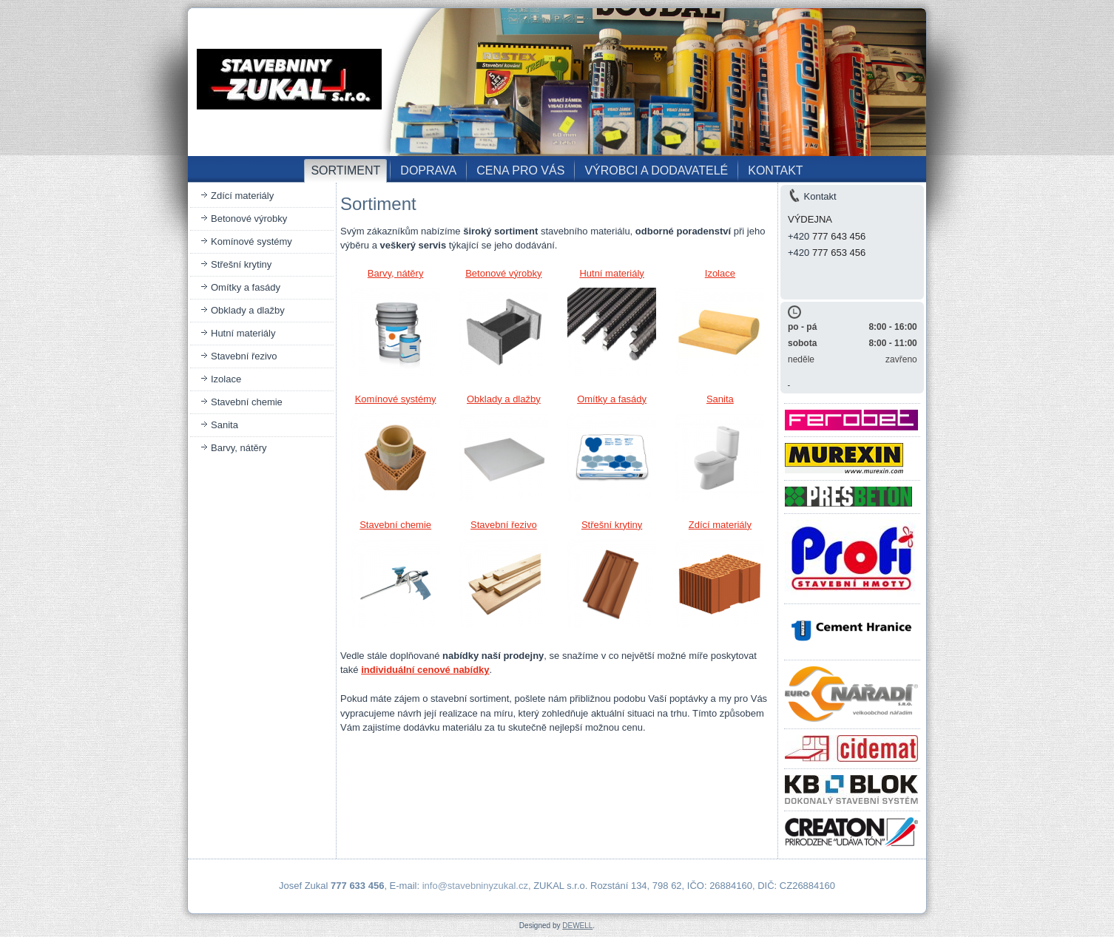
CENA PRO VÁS (520, 170)
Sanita (224, 424)
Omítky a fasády (245, 287)
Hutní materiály (243, 333)
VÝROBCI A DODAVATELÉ (656, 170)
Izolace (226, 379)
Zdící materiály (242, 195)
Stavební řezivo (244, 356)
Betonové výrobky (249, 218)
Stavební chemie (247, 401)
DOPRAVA (428, 170)
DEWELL (577, 925)
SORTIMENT (345, 170)
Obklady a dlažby (248, 310)
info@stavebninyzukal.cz (475, 885)
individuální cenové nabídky (425, 669)
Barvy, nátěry (239, 447)
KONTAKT (775, 170)
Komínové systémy (251, 241)
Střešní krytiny (241, 264)
